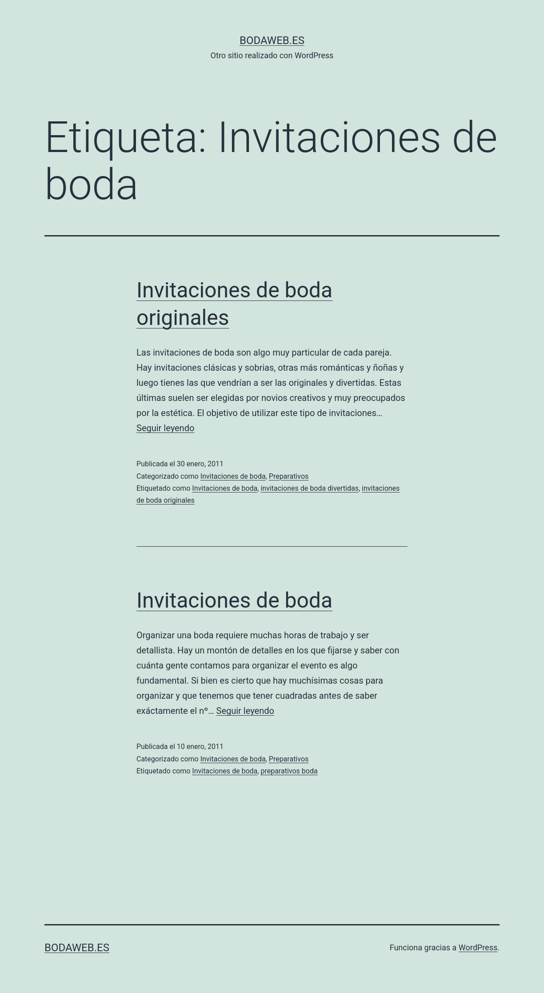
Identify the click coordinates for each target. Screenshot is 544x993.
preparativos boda (288, 771)
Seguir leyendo (165, 428)
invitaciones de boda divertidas (309, 488)
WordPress (478, 947)
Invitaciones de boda (233, 476)
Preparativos (289, 476)
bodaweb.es (272, 40)
